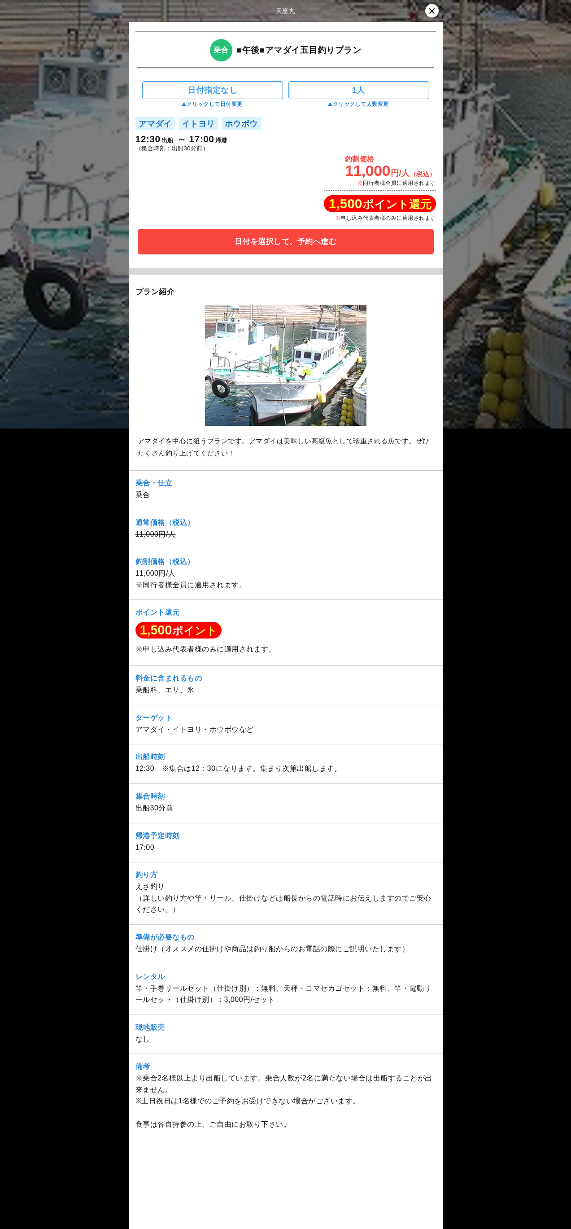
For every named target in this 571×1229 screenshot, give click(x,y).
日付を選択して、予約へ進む (286, 241)
